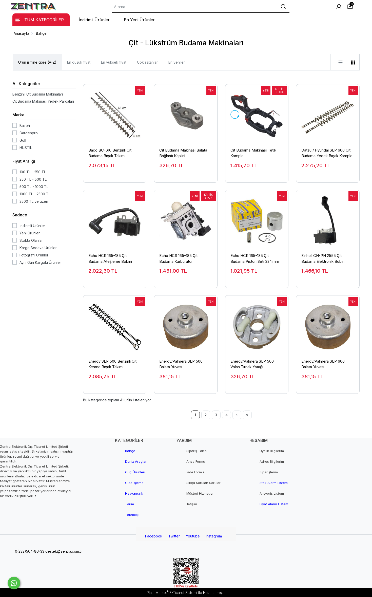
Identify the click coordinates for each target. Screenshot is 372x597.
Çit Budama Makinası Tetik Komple (253, 153)
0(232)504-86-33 (29, 551)
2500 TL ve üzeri (33, 201)
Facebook (153, 536)
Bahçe (130, 451)
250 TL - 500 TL (33, 179)
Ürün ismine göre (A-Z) (37, 62)
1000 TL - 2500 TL (34, 194)
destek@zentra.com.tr (63, 551)
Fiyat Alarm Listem (274, 504)
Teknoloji (132, 515)
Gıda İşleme (134, 483)
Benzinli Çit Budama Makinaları (37, 94)
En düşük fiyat (78, 62)
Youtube (193, 536)
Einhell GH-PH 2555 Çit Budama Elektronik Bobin (322, 258)
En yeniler (176, 62)
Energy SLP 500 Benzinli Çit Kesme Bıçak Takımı (112, 364)
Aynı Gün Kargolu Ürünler (40, 262)
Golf (22, 140)
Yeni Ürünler (29, 233)
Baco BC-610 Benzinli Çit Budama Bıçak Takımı (109, 153)
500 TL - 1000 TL (33, 186)
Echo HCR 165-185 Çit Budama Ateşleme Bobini (110, 258)
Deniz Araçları (136, 461)
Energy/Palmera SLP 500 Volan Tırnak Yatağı (252, 364)
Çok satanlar (147, 62)
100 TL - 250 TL (32, 172)
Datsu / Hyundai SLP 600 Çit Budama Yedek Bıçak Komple (327, 153)
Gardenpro (28, 133)
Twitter (174, 536)
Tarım (129, 504)
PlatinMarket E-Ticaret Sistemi (172, 592)
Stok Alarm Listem (274, 483)
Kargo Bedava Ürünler (38, 248)
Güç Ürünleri (135, 472)
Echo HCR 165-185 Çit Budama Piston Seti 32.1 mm (254, 258)
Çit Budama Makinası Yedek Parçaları (43, 101)
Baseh (24, 125)
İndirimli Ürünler (32, 225)
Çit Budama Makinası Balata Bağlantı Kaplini (183, 153)
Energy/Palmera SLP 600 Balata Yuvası (323, 364)
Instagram (214, 536)
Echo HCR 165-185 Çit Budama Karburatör (178, 258)
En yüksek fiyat (113, 62)
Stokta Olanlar (31, 240)
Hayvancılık (134, 493)
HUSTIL (25, 147)
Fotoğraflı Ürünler (33, 255)
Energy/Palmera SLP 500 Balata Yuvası (181, 364)
